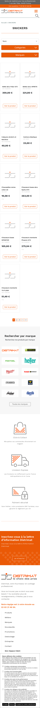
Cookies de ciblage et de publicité (21, 695)
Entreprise (9, 641)
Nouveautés (10, 627)
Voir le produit (10, 106)
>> (26, 320)
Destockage (10, 637)
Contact (8, 646)
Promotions (10, 632)
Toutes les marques (20, 404)
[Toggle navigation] (36, 11)
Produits (8, 613)
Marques (8, 622)
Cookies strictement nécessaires (21, 668)
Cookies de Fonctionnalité (21, 674)
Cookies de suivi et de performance (21, 683)
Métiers (8, 617)
